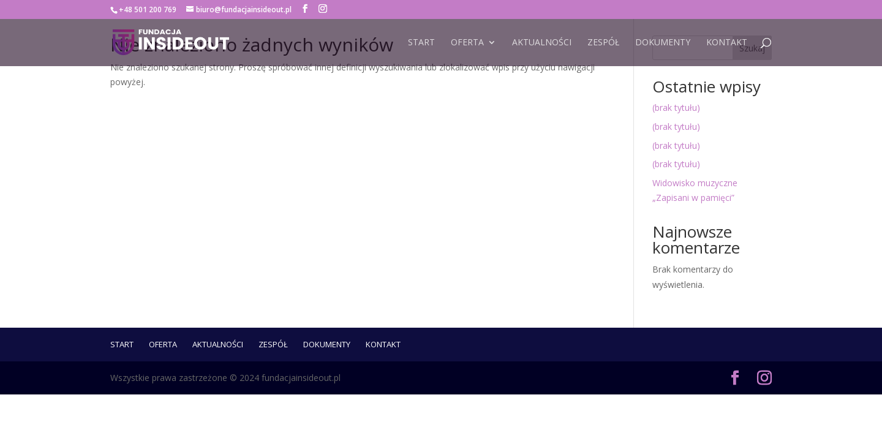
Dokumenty (662, 43)
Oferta (467, 43)
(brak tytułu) (676, 107)
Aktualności (541, 43)
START (421, 43)
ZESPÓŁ (603, 43)
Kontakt (726, 43)
